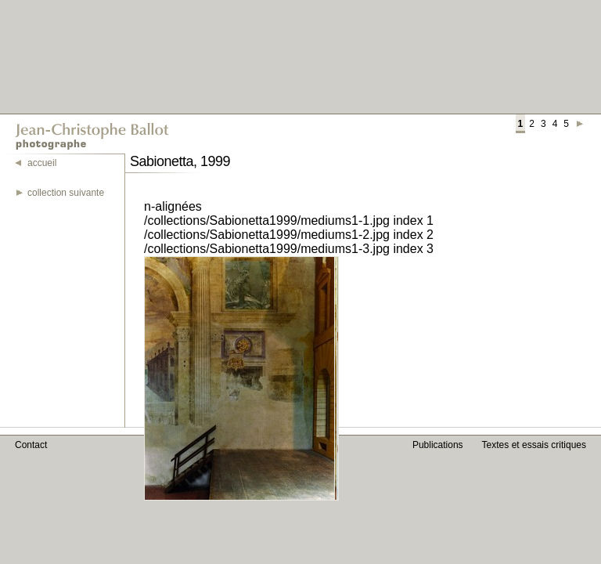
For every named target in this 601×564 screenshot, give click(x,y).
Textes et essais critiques (534, 444)
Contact (31, 444)
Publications (437, 444)
